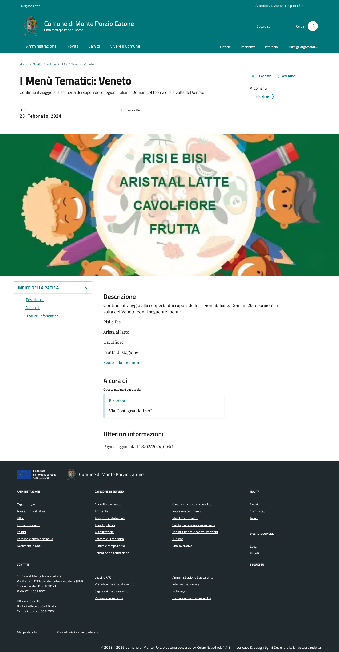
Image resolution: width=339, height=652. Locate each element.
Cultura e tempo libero (110, 545)
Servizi (94, 46)
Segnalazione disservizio (111, 591)
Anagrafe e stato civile (110, 518)
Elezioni (225, 46)
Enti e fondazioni (28, 525)
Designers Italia (282, 647)
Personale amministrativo (35, 539)
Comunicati (258, 511)
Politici (21, 531)
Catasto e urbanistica (109, 539)
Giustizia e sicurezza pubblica (192, 504)
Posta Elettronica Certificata (36, 606)
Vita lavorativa (182, 545)
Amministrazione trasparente (279, 5)
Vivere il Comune (125, 46)
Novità (72, 46)
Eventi (254, 553)
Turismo (177, 539)
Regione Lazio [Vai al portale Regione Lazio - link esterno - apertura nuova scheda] (30, 5)
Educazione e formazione (112, 552)
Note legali (179, 591)
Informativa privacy (185, 584)
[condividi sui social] (261, 76)
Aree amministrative (31, 511)
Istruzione (272, 46)
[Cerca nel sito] (313, 26)
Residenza (248, 46)
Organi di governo (29, 504)
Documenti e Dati (29, 545)
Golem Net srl (206, 647)
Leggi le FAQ (103, 577)
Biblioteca (117, 400)
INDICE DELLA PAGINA (38, 288)
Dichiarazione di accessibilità (191, 598)
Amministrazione (41, 46)
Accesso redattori (310, 647)
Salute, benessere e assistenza (193, 525)
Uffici (20, 518)
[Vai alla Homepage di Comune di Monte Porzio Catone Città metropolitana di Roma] (80, 26)
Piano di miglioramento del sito (78, 632)
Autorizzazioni (104, 531)
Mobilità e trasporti (185, 518)
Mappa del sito (27, 632)
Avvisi (254, 518)
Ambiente (101, 511)
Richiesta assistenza (109, 598)
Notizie (254, 504)
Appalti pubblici (105, 525)
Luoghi (254, 546)
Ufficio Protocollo (28, 601)
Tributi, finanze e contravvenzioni (195, 531)
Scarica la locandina (123, 362)
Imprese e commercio (187, 511)
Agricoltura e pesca (108, 504)
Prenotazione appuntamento (114, 584)
